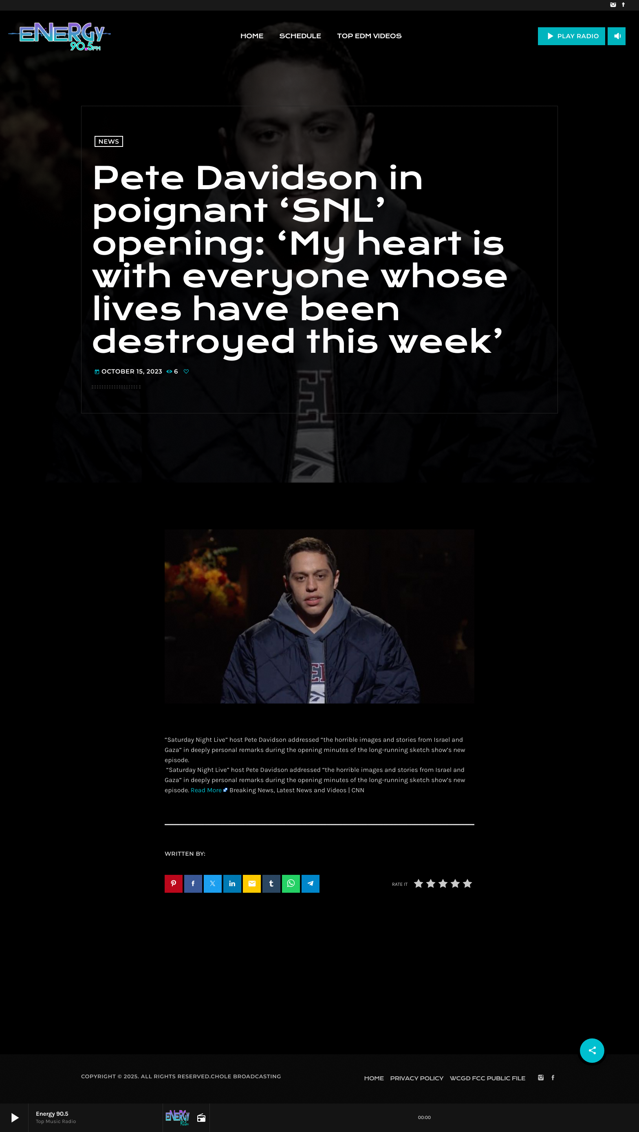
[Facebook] (623, 5)
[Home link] (59, 36)
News (109, 141)
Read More (206, 790)
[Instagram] (613, 5)
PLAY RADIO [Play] (571, 36)
